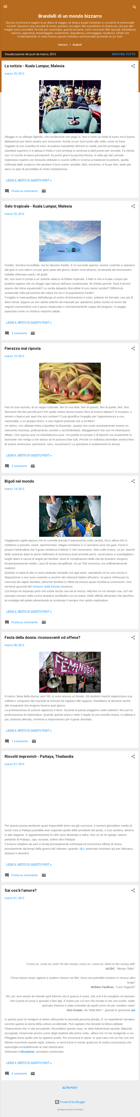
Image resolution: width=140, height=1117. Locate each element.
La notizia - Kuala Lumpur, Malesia (34, 66)
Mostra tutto (123, 54)
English (77, 44)
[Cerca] (134, 8)
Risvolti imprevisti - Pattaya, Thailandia (39, 756)
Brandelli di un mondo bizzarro (70, 16)
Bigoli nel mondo (19, 481)
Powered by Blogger (70, 1102)
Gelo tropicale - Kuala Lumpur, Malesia (38, 206)
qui (133, 1010)
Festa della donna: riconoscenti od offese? (42, 637)
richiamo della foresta (46, 586)
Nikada (79, 1109)
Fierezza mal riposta (23, 348)
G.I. (82, 848)
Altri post (70, 1087)
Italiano (63, 44)
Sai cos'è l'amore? (21, 890)
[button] (133, 67)
